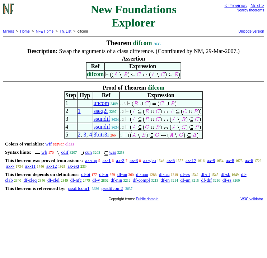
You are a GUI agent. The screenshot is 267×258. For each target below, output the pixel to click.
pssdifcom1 (78, 188)
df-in (165, 180)
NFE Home (44, 31)
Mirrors (8, 31)
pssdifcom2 (112, 188)
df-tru (164, 174)
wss (112, 152)
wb (44, 152)
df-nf (205, 174)
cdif (64, 152)
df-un (186, 180)
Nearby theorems (250, 10)
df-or (103, 174)
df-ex (185, 174)
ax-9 (211, 160)
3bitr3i (101, 135)
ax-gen (149, 160)
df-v (96, 180)
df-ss (226, 180)
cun (88, 152)
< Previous (235, 5)
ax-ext (73, 166)
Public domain (147, 199)
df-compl (141, 180)
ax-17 (191, 160)
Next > (257, 5)
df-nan (142, 174)
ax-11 (30, 166)
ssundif (102, 119)
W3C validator (251, 199)
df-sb (225, 174)
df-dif (206, 180)
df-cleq (30, 180)
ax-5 (171, 160)
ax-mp (91, 160)
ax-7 (10, 166)
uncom (101, 103)
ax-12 (51, 166)
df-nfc (76, 180)
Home (25, 31)
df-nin (116, 180)
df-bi (85, 174)
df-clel (53, 180)
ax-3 (134, 160)
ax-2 (120, 160)
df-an (122, 174)
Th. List (65, 31)
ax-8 (230, 160)
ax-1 (107, 160)
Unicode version (251, 31)
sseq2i (101, 111)
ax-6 (249, 160)
